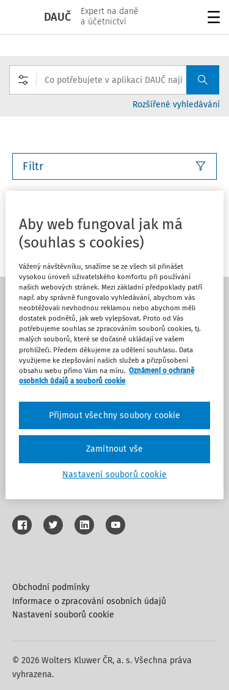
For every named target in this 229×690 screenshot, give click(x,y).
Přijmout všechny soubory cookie (115, 415)
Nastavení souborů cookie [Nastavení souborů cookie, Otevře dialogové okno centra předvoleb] (114, 474)
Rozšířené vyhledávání (176, 104)
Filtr (114, 166)
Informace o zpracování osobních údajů (89, 601)
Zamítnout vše (114, 449)
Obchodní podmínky (51, 587)
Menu (211, 18)
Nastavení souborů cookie (63, 615)
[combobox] (114, 79)
